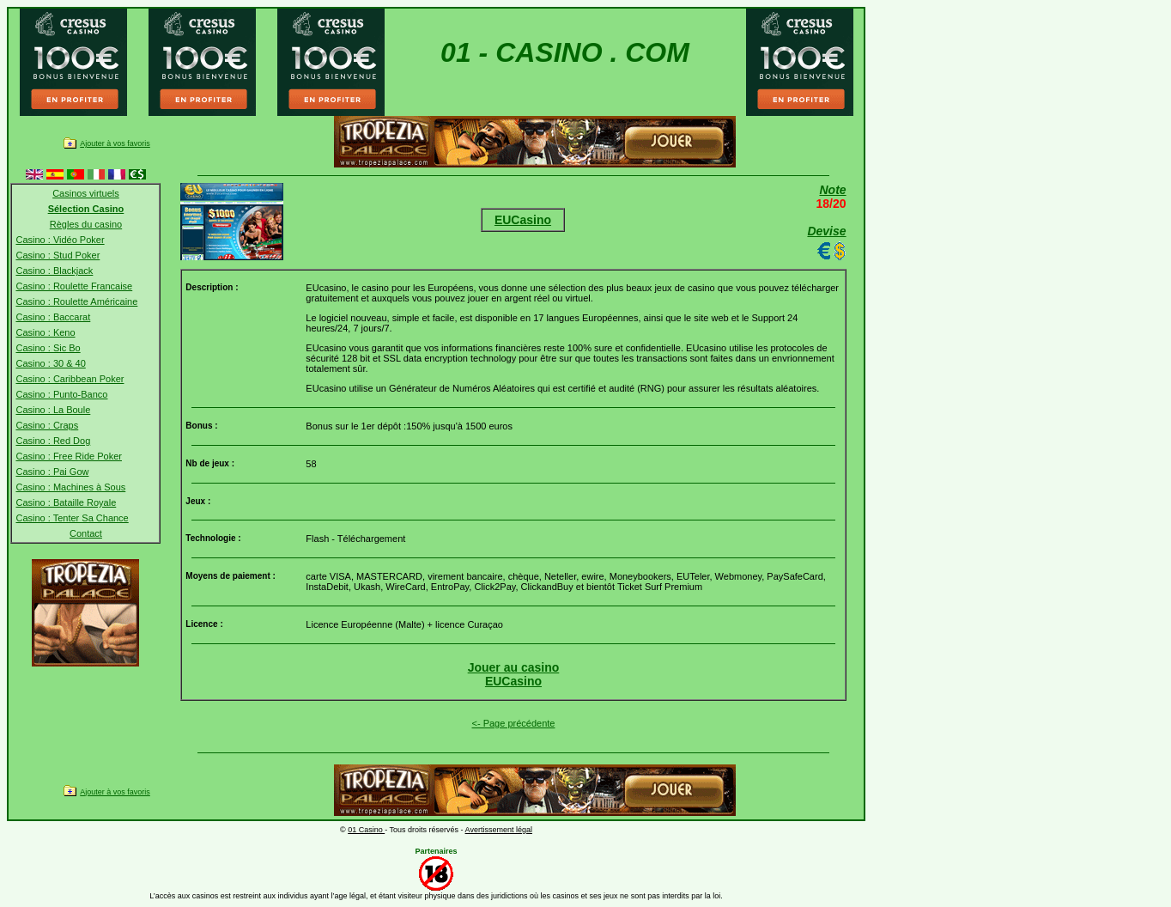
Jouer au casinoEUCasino (514, 674)
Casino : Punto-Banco (61, 394)
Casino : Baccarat (52, 317)
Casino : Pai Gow (51, 471)
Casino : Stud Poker (57, 255)
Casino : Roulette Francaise (73, 286)
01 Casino (366, 829)
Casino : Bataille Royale (65, 502)
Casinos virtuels (85, 193)
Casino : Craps (46, 425)
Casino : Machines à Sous (70, 487)
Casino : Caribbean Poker (69, 379)
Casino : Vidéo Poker (59, 239)
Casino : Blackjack (54, 270)
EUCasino (522, 220)
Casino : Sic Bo (47, 348)
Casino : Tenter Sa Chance (71, 518)
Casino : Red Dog (52, 440)
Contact (86, 533)
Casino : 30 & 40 (50, 363)
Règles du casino (86, 224)
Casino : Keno (45, 332)
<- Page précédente (513, 723)
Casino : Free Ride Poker (68, 456)
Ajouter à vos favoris (115, 143)
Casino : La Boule (52, 410)
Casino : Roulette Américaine (76, 301)
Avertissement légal (498, 829)
